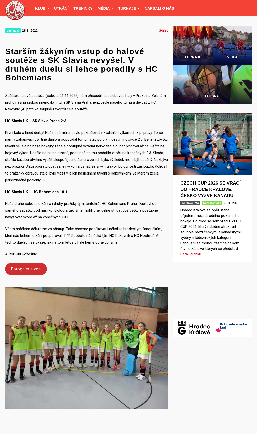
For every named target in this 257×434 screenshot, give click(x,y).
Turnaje (127, 8)
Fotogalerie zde (26, 268)
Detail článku (190, 254)
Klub (40, 8)
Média (104, 8)
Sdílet (163, 30)
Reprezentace (212, 202)
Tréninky (83, 8)
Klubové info (190, 202)
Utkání (61, 8)
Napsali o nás (159, 8)
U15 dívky (13, 30)
